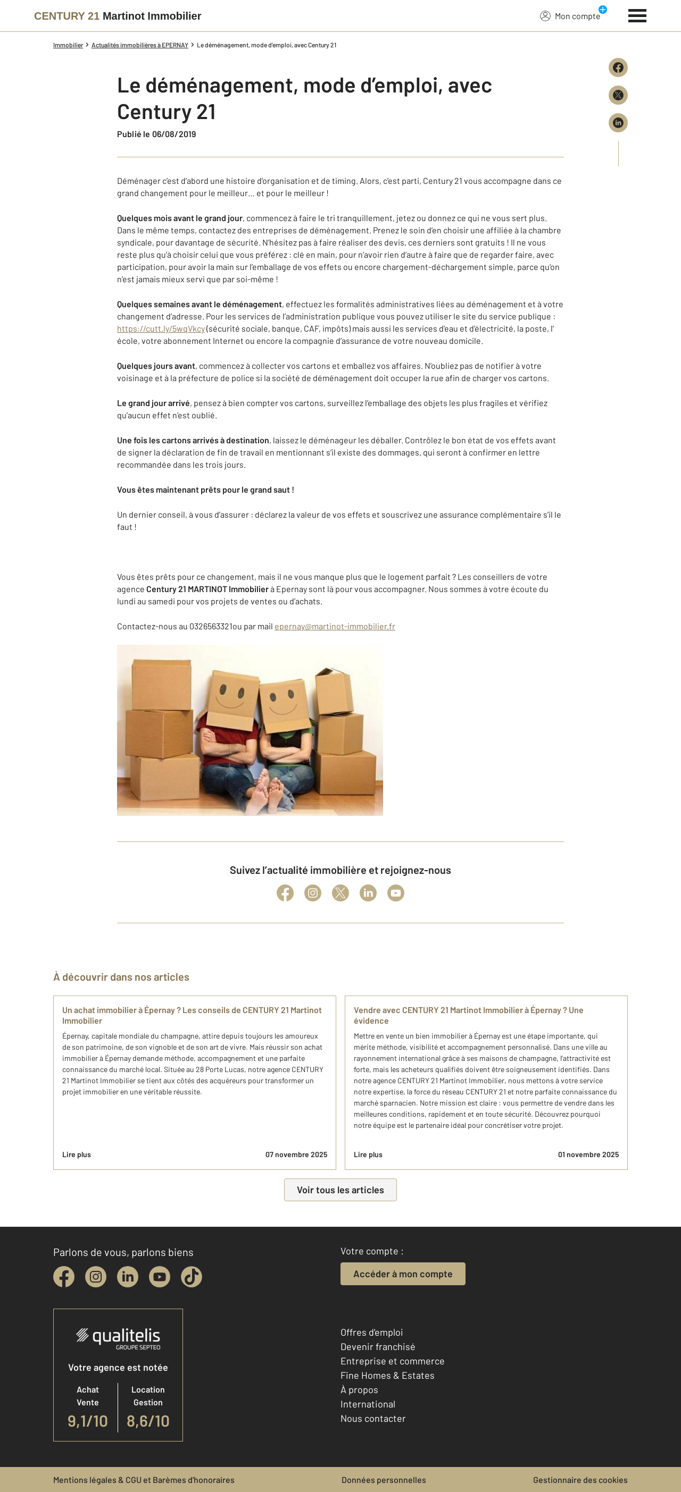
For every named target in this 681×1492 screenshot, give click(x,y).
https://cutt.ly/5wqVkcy (161, 328)
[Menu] (637, 14)
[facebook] (63, 1276)
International (367, 1404)
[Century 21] (118, 16)
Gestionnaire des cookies (580, 1479)
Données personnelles (384, 1479)
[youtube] (159, 1276)
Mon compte (570, 15)
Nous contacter (373, 1418)
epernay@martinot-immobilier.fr (335, 626)
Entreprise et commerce (392, 1361)
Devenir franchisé (378, 1346)
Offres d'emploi (371, 1332)
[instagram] (95, 1276)
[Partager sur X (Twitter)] (618, 95)
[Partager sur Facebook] (618, 67)
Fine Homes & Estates (387, 1375)
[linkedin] (127, 1276)
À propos (359, 1389)
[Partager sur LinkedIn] (618, 122)
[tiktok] (191, 1276)
